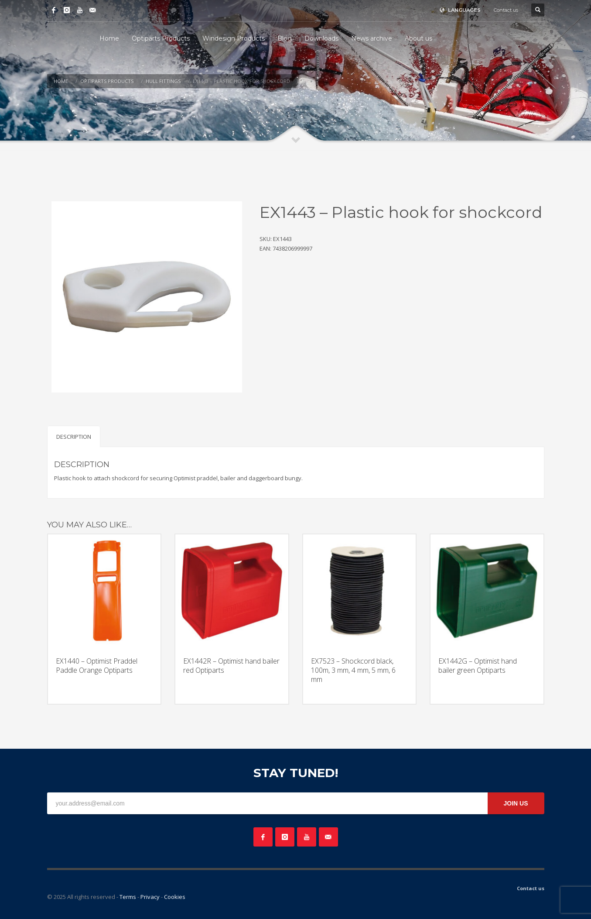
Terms (128, 897)
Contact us (506, 10)
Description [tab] (73, 437)
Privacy (150, 897)
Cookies (174, 897)
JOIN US (515, 803)
